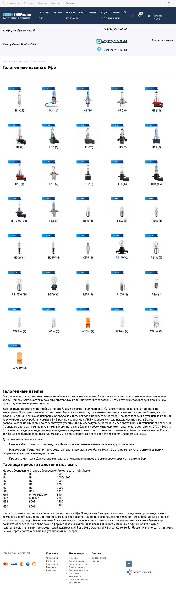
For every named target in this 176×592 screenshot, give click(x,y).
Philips (77, 527)
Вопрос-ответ (99, 558)
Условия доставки (78, 564)
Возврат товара (77, 567)
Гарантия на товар (78, 570)
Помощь (97, 553)
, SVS (85, 527)
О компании (52, 558)
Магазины (51, 570)
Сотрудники (52, 564)
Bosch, (68, 527)
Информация (77, 553)
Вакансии (51, 567)
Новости (50, 561)
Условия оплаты (77, 561)
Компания (52, 553)
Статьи (95, 561)
